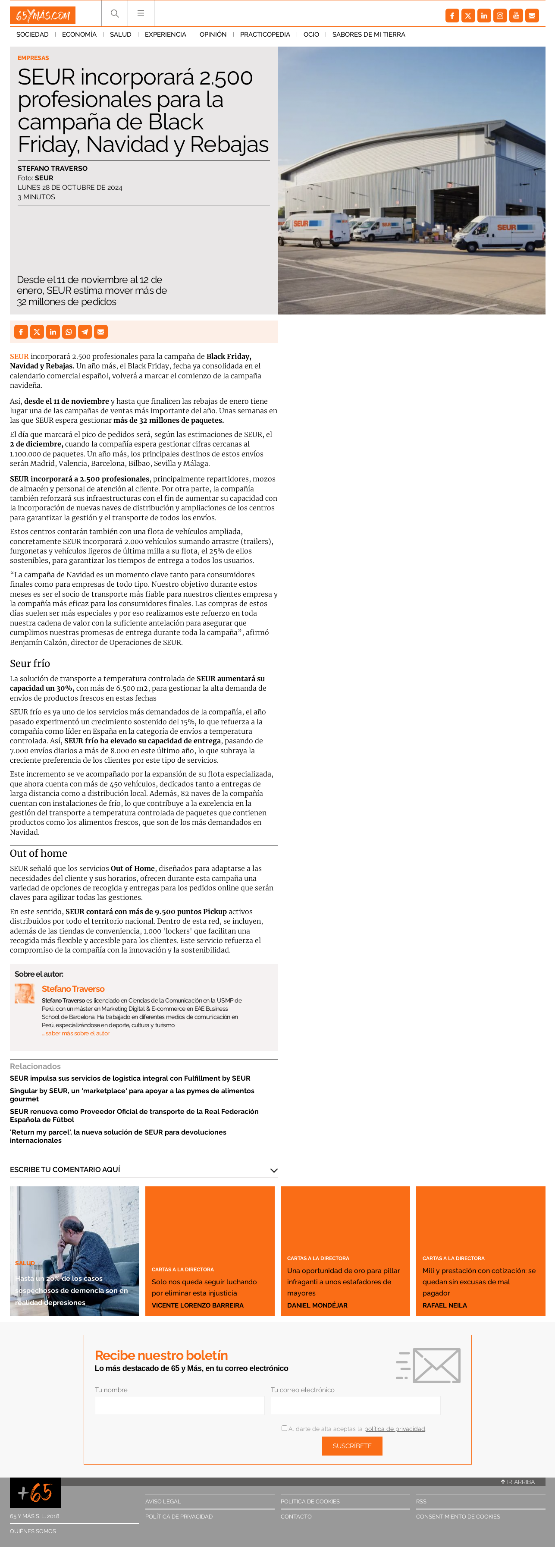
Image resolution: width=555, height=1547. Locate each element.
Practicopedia (265, 38)
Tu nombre (111, 1390)
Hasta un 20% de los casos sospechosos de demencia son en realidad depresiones (73, 1276)
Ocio (311, 38)
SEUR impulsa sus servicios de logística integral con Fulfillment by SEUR (130, 1078)
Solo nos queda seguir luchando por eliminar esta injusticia (209, 1280)
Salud (121, 38)
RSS (421, 1501)
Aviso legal (163, 1501)
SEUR (19, 356)
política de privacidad (394, 1428)
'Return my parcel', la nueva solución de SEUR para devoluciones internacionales (118, 1136)
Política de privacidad (179, 1516)
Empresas (37, 58)
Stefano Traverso (53, 170)
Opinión (213, 38)
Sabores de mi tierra (368, 38)
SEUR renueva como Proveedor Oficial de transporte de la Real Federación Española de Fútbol (134, 1115)
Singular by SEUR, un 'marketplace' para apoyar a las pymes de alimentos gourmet (132, 1095)
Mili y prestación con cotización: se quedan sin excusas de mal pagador (479, 1274)
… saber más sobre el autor (76, 1033)
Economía (79, 38)
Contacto (296, 1516)
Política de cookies (310, 1501)
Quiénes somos (33, 1531)
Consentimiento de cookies (458, 1516)
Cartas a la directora (195, 1257)
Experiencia (165, 38)
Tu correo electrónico (303, 1390)
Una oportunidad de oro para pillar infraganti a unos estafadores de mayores (339, 1269)
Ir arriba (518, 1481)
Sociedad (32, 38)
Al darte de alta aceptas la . (354, 1428)
